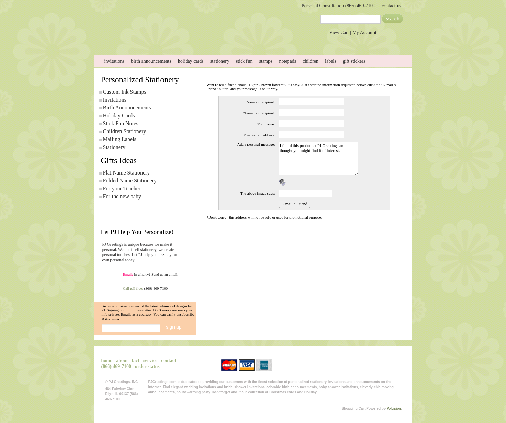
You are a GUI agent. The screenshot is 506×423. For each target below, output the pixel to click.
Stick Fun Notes (120, 123)
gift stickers (354, 61)
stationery (219, 61)
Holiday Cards (119, 115)
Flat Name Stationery (126, 173)
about (161, 41)
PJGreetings (163, 18)
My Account (364, 32)
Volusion (394, 408)
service (248, 41)
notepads (287, 61)
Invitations (114, 100)
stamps (266, 61)
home (118, 41)
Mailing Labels (119, 139)
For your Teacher (122, 188)
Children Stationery (124, 131)
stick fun (244, 61)
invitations (114, 61)
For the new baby (122, 196)
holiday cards (191, 61)
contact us (391, 5)
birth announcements (151, 61)
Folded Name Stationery (130, 180)
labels (330, 61)
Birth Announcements (127, 107)
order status (147, 366)
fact (135, 360)
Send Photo (204, 41)
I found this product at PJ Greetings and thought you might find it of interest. (318, 158)
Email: (128, 274)
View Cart (339, 32)
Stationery (114, 147)
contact (291, 41)
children (310, 61)
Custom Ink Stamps (124, 92)
